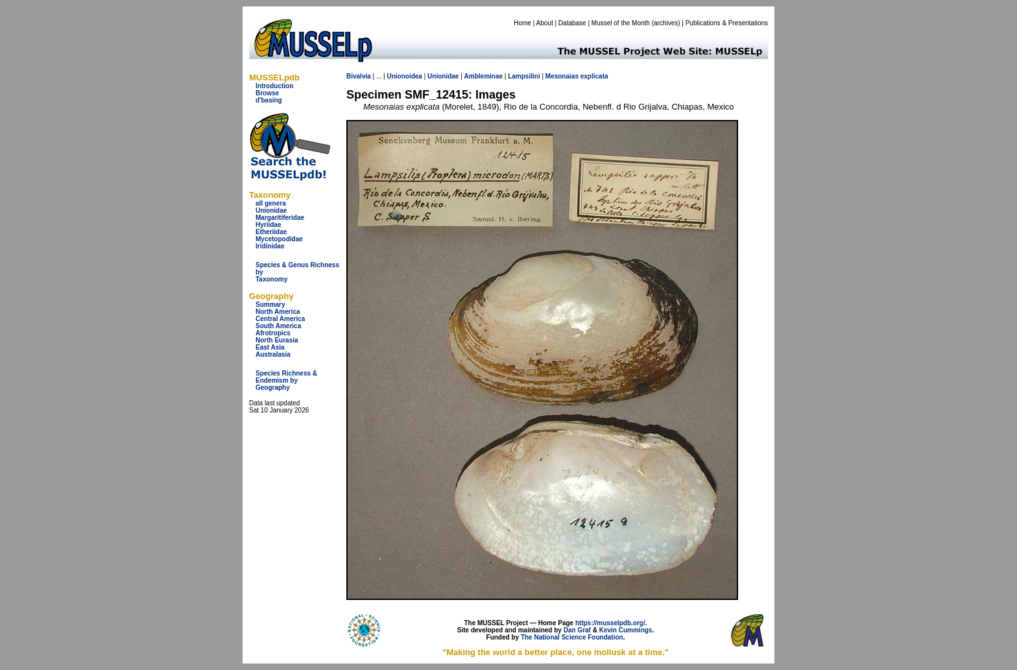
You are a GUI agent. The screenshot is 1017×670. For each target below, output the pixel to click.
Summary (270, 304)
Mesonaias (562, 76)
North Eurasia (277, 340)
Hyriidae (268, 224)
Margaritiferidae (280, 217)
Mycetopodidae (279, 239)
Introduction (274, 86)
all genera (271, 203)
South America (278, 325)
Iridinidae (270, 246)
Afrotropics (273, 333)
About (544, 23)
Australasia (273, 354)
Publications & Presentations (727, 23)
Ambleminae (483, 76)
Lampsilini (524, 76)
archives (666, 23)
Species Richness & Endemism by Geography (286, 380)
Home (522, 23)
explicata (594, 76)
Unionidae (271, 210)
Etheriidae (271, 231)
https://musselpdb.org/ (610, 623)
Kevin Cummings (625, 630)
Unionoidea (404, 76)
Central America (280, 318)
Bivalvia (358, 76)
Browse (267, 93)
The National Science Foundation (572, 637)
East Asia (270, 347)
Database (572, 23)
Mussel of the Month (621, 23)
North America (278, 311)
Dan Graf (577, 630)
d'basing (269, 100)
